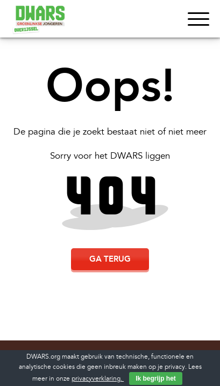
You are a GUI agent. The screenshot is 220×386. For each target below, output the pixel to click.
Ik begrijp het (156, 378)
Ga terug (110, 259)
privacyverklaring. (98, 379)
